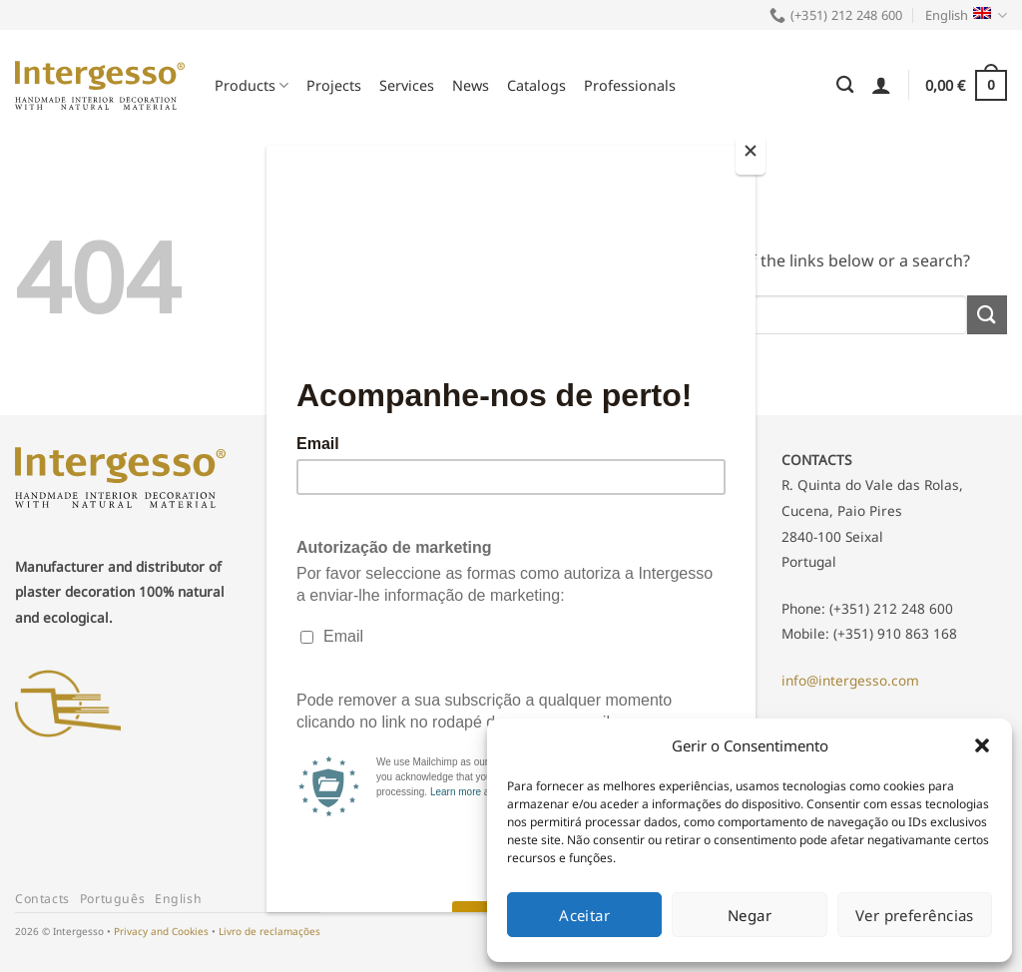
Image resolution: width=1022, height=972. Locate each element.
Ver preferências (914, 915)
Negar (749, 915)
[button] (982, 745)
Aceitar (584, 915)
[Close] (751, 155)
